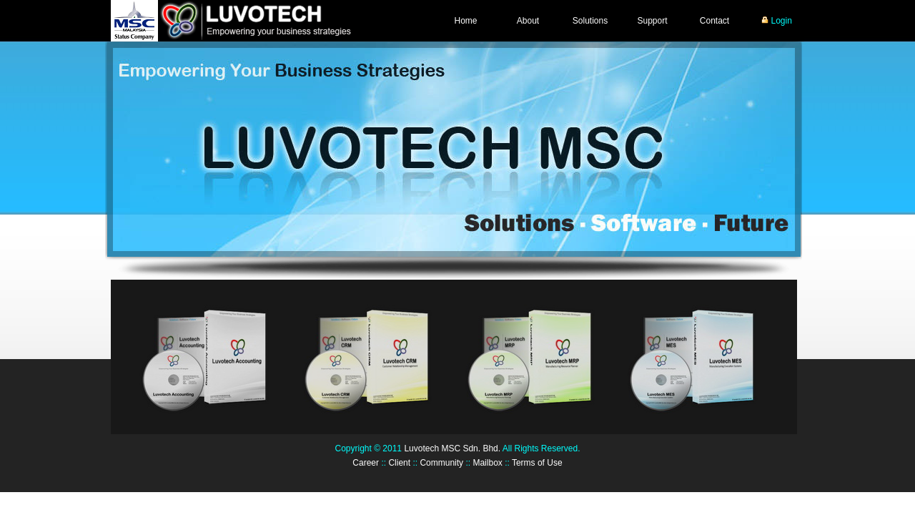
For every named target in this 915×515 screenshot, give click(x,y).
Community (441, 463)
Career (365, 463)
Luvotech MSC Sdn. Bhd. (452, 448)
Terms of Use (537, 463)
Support (652, 21)
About (528, 21)
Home (465, 21)
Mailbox (487, 463)
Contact (714, 21)
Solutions (590, 21)
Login (776, 21)
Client (399, 463)
